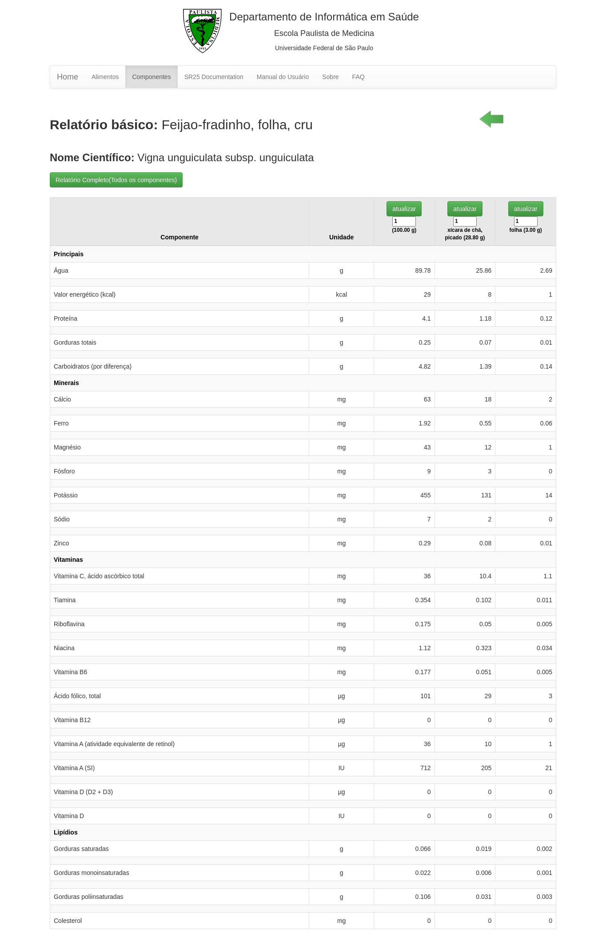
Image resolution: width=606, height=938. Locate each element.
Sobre (330, 76)
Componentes (151, 76)
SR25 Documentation (213, 76)
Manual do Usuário (283, 76)
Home (67, 76)
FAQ (358, 76)
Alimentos (105, 76)
